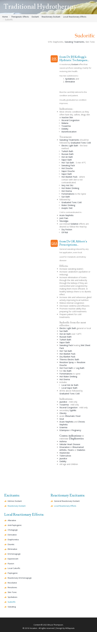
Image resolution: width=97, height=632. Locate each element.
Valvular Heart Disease (69, 444)
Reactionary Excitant (51, 16)
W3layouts (70, 628)
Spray (71, 362)
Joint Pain (63, 218)
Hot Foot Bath (66, 368)
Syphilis (73, 410)
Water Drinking (68, 205)
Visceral (70, 120)
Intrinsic (15, 501)
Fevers (71, 450)
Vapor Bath (66, 159)
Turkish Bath (67, 151)
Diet (67, 208)
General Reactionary (67, 501)
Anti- (15, 525)
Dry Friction (66, 229)
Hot (67, 168)
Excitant (35, 16)
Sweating (12, 606)
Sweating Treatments (74, 41)
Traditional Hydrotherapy (40, 6)
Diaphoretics (76, 438)
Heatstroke (64, 452)
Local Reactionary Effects (74, 16)
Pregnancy (76, 430)
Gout (61, 418)
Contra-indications (70, 435)
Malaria (64, 123)
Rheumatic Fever (73, 416)
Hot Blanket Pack (69, 176)
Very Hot (67, 185)
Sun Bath (65, 196)
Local (14, 568)
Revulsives (12, 587)
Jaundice (63, 401)
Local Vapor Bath (69, 388)
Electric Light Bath (69, 145)
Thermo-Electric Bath (69, 359)
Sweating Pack (68, 165)
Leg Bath (80, 368)
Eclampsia (64, 430)
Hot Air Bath (67, 157)
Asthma (63, 441)
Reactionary (16, 506)
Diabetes (81, 450)
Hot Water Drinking (70, 188)
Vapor (68, 171)
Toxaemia (66, 126)
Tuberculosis (65, 455)
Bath (67, 154)
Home (5, 16)
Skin (12, 592)
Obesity (62, 413)
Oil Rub (64, 232)
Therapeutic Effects (20, 16)
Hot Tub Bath (67, 162)
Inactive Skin (67, 117)
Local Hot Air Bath (69, 385)
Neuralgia (63, 221)
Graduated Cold (81, 142)
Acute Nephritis (66, 215)
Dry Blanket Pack (67, 356)
